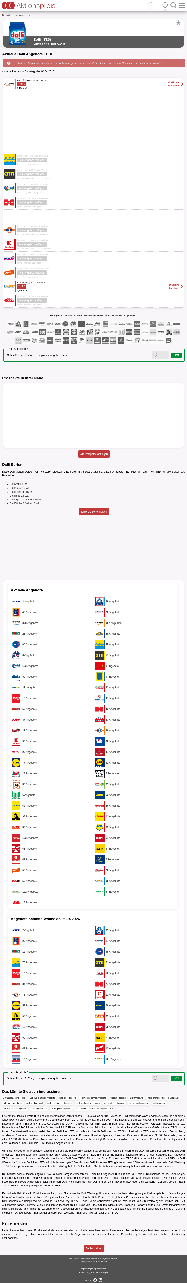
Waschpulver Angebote (61, 1109)
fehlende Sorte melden (94, 511)
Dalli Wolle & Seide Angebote (42, 1098)
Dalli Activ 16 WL (19, 484)
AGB (93, 1269)
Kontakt (82, 1273)
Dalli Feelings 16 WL (21, 491)
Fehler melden (94, 1248)
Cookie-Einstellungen (99, 1273)
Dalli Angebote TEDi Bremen (59, 1103)
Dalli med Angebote (67, 1098)
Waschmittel (81, 1174)
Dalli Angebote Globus (12, 1103)
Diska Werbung (136, 1098)
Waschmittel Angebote (138, 1103)
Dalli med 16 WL (19, 495)
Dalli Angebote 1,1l (39, 1109)
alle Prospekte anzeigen (94, 454)
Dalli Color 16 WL (20, 488)
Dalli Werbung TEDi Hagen (88, 1103)
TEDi (26, 15)
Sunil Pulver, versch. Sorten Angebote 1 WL (94, 1109)
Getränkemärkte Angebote (14, 1098)
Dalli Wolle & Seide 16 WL (25, 503)
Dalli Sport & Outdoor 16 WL (26, 499)
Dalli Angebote (159, 1103)
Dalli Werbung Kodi (34, 1103)
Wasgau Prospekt (118, 1098)
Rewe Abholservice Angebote (93, 1098)
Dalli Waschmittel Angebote (14, 1109)
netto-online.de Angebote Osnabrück (163, 1098)
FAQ (88, 1273)
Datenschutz (101, 1269)
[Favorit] (178, 22)
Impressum (85, 1269)
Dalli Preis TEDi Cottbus (114, 1103)
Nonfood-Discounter (14, 15)
